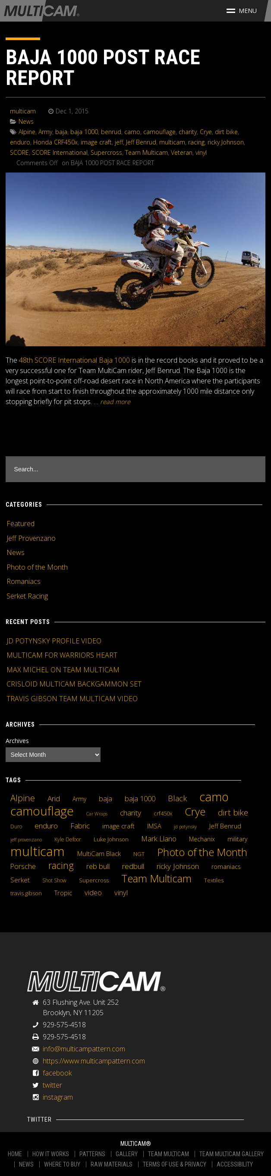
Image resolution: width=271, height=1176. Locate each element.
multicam (23, 111)
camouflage (159, 132)
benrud (111, 132)
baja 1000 (84, 132)
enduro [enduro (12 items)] (46, 825)
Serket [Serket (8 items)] (20, 879)
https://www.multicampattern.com (94, 1061)
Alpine (27, 132)
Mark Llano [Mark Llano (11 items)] (158, 839)
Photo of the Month (37, 567)
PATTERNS (92, 1154)
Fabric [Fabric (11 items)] (80, 826)
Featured (20, 523)
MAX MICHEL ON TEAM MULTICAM (63, 669)
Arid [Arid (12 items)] (53, 798)
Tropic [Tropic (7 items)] (63, 892)
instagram (58, 1097)
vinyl (201, 152)
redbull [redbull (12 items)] (133, 866)
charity (188, 132)
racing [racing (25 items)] (61, 865)
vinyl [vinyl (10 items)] (121, 892)
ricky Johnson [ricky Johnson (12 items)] (178, 866)
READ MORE (115, 402)
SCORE (19, 152)
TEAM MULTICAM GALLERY (231, 1154)
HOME (15, 1154)
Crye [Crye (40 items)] (195, 811)
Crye (206, 132)
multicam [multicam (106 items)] (37, 851)
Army (45, 132)
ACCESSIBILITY (235, 1164)
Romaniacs (23, 581)
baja (61, 132)
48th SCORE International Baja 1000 (74, 360)
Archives (17, 741)
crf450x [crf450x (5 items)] (163, 813)
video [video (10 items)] (93, 892)
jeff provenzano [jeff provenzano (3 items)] (26, 840)
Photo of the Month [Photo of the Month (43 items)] (202, 852)
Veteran (181, 152)
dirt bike (226, 132)
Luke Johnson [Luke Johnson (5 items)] (111, 839)
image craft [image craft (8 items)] (118, 826)
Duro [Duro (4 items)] (16, 826)
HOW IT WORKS (50, 1154)
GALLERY (127, 1154)
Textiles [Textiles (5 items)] (214, 880)
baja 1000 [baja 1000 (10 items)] (140, 798)
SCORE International (60, 152)
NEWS (26, 1164)
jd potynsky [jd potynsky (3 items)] (185, 827)
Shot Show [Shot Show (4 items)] (54, 880)
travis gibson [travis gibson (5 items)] (26, 893)
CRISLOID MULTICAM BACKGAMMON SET (74, 684)
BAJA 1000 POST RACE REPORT (103, 67)
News (26, 121)
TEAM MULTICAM (168, 1154)
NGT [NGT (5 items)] (139, 854)
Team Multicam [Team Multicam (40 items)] (156, 878)
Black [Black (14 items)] (177, 798)
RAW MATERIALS (111, 1164)
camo (132, 132)
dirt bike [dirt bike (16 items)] (233, 812)
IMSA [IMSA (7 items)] (154, 826)
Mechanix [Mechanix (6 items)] (202, 839)
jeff (119, 142)
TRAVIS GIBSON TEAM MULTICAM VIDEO (72, 698)
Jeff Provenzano (31, 538)
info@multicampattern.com (84, 1049)
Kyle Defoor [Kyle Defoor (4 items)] (67, 839)
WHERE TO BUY (62, 1164)
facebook (57, 1073)
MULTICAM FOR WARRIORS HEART (61, 655)
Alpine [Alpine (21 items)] (22, 798)
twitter (52, 1085)
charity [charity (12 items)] (130, 812)
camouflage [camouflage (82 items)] (42, 810)
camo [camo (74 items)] (214, 797)
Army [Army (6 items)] (79, 799)
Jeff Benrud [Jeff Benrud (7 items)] (225, 826)
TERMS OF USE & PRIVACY (174, 1164)
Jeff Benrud (141, 142)
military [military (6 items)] (237, 839)
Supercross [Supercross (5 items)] (94, 880)
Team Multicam (146, 152)
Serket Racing (27, 596)
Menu (242, 10)
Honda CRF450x (55, 142)
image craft (96, 142)
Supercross (106, 152)
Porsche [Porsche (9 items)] (23, 866)
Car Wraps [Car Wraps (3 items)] (96, 814)
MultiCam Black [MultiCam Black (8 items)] (99, 853)
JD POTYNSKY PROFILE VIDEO (53, 641)
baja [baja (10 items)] (105, 798)
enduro (20, 142)
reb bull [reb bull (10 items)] (98, 866)
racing (196, 142)
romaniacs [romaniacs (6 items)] (226, 866)
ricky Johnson (226, 142)
